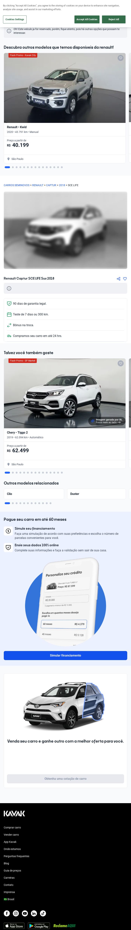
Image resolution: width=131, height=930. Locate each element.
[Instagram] (16, 913)
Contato (8, 884)
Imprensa (9, 892)
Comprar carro (12, 827)
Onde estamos (12, 849)
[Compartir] (118, 279)
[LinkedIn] (34, 913)
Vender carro (11, 834)
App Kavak (10, 841)
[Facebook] (7, 913)
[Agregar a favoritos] (125, 279)
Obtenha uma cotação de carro (65, 779)
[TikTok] (43, 913)
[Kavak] (9, 5)
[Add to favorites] (121, 58)
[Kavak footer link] (14, 815)
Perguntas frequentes (16, 856)
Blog (6, 863)
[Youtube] (25, 913)
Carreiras (9, 877)
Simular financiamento (65, 655)
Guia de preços (12, 870)
